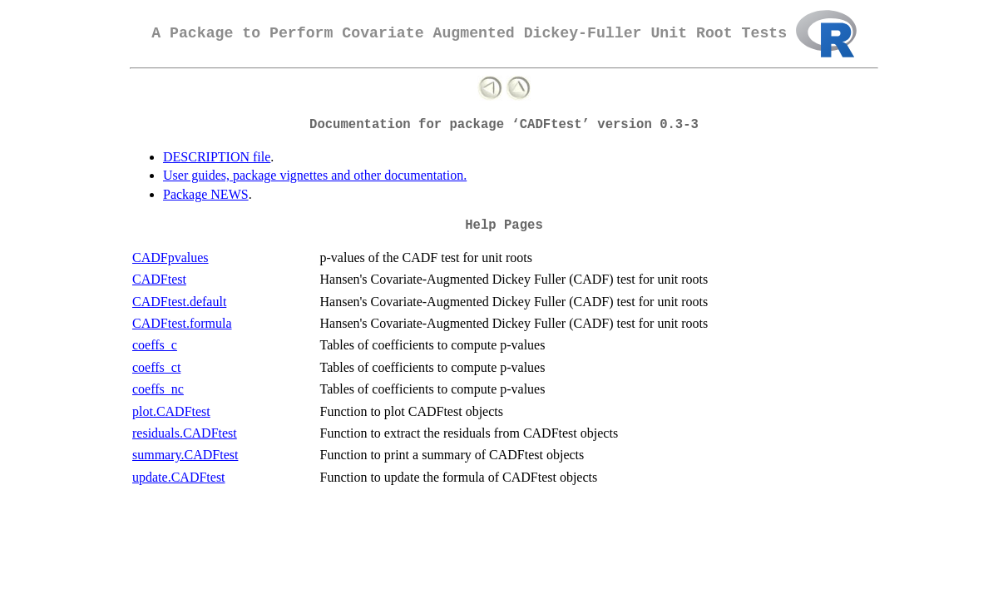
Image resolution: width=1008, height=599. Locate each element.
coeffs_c (154, 345)
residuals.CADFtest (184, 433)
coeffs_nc (158, 389)
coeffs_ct (156, 367)
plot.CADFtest (171, 411)
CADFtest (159, 279)
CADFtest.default (179, 302)
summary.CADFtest (185, 455)
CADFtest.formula (182, 323)
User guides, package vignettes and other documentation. (315, 175)
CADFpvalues (170, 257)
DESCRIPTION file (216, 157)
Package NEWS (206, 194)
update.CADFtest (178, 477)
